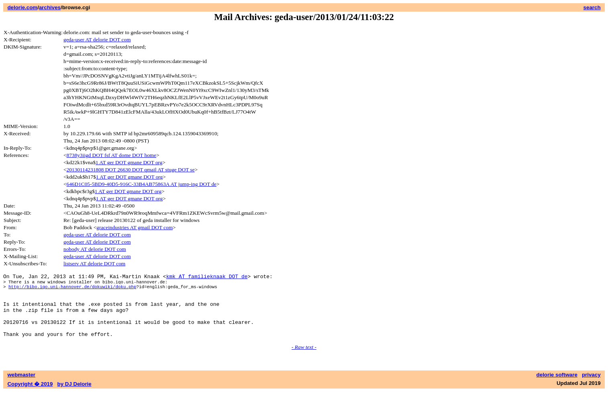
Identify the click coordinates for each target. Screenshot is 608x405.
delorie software (557, 388)
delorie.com (22, 7)
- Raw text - (304, 360)
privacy (591, 388)
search (592, 7)
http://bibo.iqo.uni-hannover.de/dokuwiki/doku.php (72, 290)
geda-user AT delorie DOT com (97, 40)
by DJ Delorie (74, 397)
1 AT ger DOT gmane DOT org (129, 162)
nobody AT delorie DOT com (94, 249)
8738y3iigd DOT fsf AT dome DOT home (112, 155)
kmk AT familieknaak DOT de (207, 277)
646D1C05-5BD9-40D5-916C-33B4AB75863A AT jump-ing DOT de (141, 184)
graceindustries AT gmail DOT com (134, 227)
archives (50, 7)
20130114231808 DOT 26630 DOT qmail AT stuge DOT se (131, 170)
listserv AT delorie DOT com (94, 264)
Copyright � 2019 (30, 397)
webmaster (21, 388)
